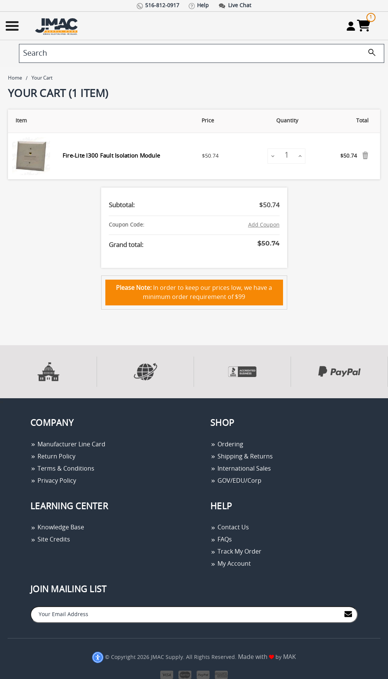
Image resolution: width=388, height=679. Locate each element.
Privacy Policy (53, 481)
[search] (201, 53)
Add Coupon (264, 225)
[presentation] (1, 402)
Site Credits (50, 540)
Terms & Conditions (62, 469)
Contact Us (229, 527)
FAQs (221, 540)
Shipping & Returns (241, 457)
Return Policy (52, 457)
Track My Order (235, 552)
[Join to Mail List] (348, 614)
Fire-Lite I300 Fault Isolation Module (111, 156)
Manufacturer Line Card (67, 444)
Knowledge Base (57, 527)
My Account (230, 564)
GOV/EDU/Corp (235, 481)
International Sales (240, 469)
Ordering (226, 444)
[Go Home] (57, 26)
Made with (256, 657)
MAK (289, 657)
